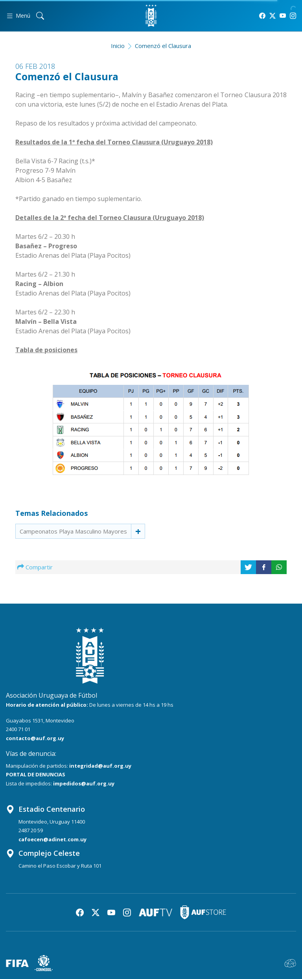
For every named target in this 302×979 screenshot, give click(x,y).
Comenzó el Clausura (163, 46)
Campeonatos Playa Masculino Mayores (73, 531)
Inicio (118, 46)
